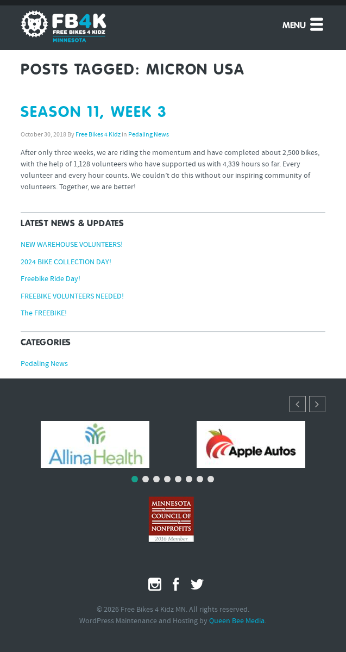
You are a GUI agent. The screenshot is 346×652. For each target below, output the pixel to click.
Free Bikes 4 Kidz (98, 135)
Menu (303, 24)
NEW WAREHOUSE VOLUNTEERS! (72, 245)
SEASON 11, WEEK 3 (94, 112)
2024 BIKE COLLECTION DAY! (66, 262)
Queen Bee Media (237, 621)
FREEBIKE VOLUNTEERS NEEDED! (72, 297)
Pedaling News (148, 135)
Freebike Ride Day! (50, 279)
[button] (317, 404)
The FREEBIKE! (44, 313)
